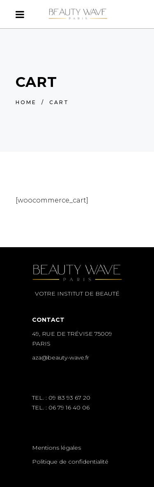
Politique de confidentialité (70, 461)
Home (26, 102)
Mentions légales (56, 447)
